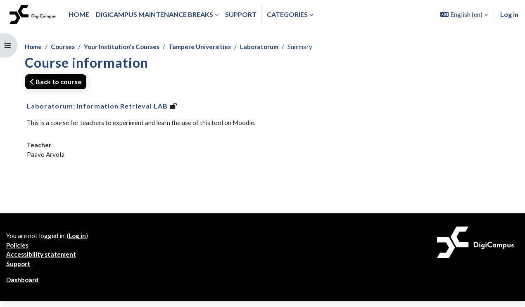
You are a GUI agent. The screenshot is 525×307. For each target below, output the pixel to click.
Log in (509, 14)
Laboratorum (271, 47)
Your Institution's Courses (126, 47)
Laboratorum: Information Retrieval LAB (97, 106)
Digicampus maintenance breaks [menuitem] (154, 14)
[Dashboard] (33, 14)
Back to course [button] (55, 82)
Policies (18, 249)
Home (34, 47)
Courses (65, 47)
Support (19, 269)
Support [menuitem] (241, 14)
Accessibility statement (42, 259)
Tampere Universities (209, 47)
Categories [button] (287, 14)
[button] (464, 14)
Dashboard (23, 285)
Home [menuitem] (79, 14)
